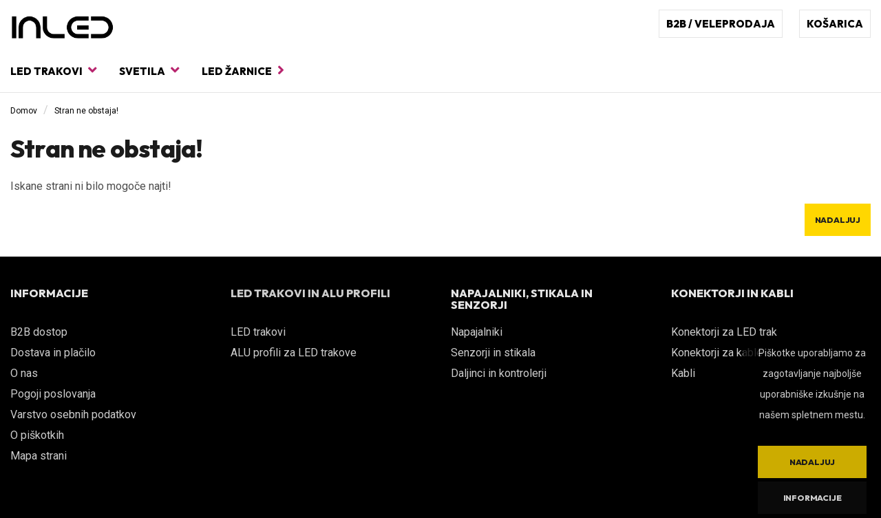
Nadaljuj (837, 220)
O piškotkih (37, 435)
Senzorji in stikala (493, 352)
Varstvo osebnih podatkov (73, 414)
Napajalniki (476, 331)
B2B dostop (38, 331)
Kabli (683, 373)
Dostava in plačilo (53, 352)
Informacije (812, 498)
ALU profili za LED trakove (294, 352)
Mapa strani (38, 455)
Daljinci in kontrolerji (498, 373)
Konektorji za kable (717, 352)
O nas (24, 373)
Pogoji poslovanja (53, 393)
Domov (23, 111)
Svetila (149, 70)
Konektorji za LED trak (724, 331)
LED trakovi (53, 70)
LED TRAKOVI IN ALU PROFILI (310, 293)
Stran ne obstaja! (86, 111)
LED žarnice (243, 70)
